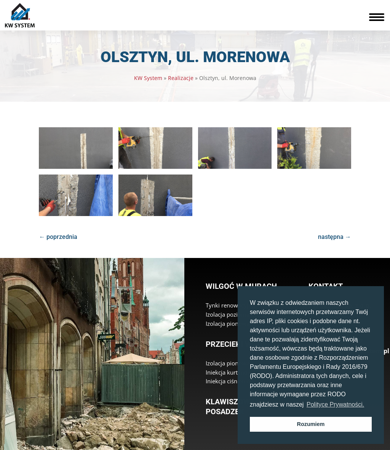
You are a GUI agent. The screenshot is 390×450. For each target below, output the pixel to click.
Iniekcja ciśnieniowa (232, 381)
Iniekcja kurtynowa (230, 372)
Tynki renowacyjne (230, 305)
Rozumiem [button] (311, 424)
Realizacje (180, 78)
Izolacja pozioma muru (235, 314)
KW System (148, 78)
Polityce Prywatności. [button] (335, 404)
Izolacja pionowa (227, 323)
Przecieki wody (236, 344)
